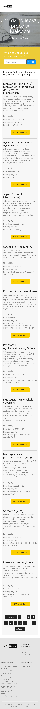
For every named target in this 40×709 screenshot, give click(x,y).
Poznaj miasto (27, 669)
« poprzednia (11, 617)
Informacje (26, 666)
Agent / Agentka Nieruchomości (13, 196)
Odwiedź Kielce (27, 671)
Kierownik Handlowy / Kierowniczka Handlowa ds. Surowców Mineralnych (18, 88)
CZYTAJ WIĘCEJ (19, 132)
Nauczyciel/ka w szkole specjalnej (18, 401)
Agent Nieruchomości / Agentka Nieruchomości (18, 144)
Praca (23, 650)
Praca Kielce (17, 38)
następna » (20, 629)
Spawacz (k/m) (13, 511)
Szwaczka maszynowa (17, 246)
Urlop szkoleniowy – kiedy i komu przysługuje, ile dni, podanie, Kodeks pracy (9, 690)
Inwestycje (25, 655)
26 (34, 623)
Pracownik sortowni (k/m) (20, 291)
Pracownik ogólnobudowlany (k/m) (19, 347)
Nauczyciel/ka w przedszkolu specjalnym (18, 456)
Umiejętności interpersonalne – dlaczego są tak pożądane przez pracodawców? (8, 677)
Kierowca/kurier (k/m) (18, 562)
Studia (23, 652)
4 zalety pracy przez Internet (9, 667)
